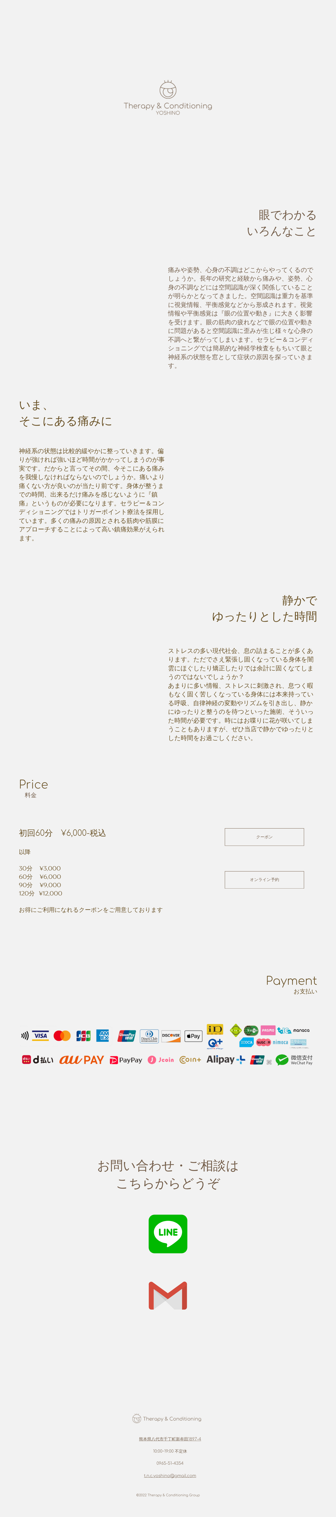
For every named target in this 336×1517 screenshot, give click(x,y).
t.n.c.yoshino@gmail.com (170, 1476)
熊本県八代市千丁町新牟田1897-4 (170, 1439)
